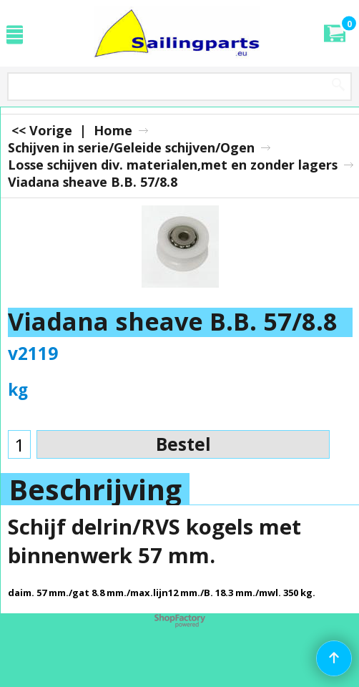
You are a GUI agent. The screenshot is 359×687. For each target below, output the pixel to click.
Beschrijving (95, 489)
